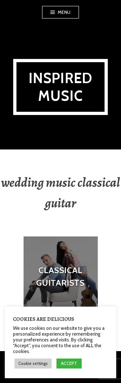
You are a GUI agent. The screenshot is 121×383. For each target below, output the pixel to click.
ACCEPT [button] (69, 363)
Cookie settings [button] (33, 363)
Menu (64, 12)
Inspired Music (61, 87)
